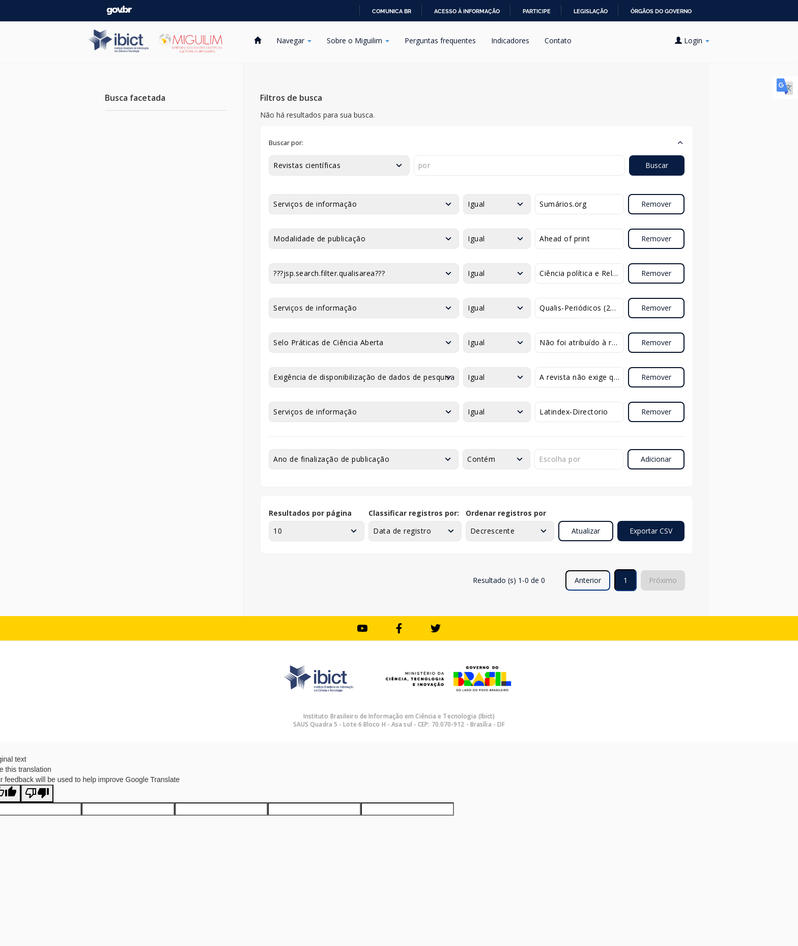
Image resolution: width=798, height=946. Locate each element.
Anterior (588, 580)
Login (692, 40)
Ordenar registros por (506, 513)
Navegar (293, 40)
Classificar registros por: (413, 513)
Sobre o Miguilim (358, 40)
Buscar (656, 165)
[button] (477, 142)
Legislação (591, 11)
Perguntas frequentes (440, 40)
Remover (656, 204)
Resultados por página (310, 513)
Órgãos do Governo (661, 11)
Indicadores (510, 40)
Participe (537, 11)
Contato (558, 40)
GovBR (119, 10)
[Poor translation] (37, 793)
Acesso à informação (467, 11)
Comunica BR (391, 11)
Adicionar (656, 459)
